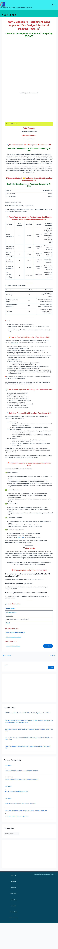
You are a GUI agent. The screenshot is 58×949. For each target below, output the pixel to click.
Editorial (13, 881)
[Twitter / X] (10, 15)
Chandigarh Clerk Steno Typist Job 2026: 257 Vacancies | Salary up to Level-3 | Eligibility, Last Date (29, 730)
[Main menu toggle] (54, 5)
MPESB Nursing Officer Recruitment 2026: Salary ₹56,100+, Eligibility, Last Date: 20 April (27, 713)
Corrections (13, 893)
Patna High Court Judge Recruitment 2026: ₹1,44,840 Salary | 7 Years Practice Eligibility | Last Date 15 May (29, 739)
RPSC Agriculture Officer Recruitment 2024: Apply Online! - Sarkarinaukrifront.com (26, 811)
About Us (13, 875)
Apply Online (9, 616)
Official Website (10, 608)
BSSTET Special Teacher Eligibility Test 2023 (16, 792)
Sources (13, 887)
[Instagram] (23, 15)
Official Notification (11, 612)
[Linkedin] (19, 15)
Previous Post (6, 656)
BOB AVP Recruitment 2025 (13, 637)
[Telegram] (14, 15)
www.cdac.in (14, 343)
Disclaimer (13, 906)
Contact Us (13, 899)
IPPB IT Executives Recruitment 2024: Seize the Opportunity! (20, 804)
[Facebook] (2, 15)
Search (6, 665)
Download (48, 646)
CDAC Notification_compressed (13, 646)
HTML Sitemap (13, 918)
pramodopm (8, 765)
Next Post (53, 656)
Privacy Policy (13, 912)
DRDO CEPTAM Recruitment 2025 (15, 633)
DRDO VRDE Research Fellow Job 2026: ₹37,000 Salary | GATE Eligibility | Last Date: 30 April (27, 747)
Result (8, 623)
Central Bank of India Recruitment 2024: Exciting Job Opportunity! (21, 771)
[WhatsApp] (6, 15)
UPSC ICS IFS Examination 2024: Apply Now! (16, 816)
